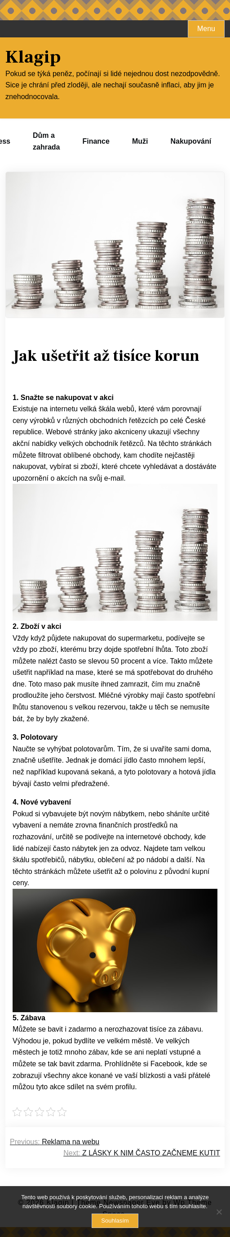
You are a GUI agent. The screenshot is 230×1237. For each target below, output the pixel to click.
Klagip (33, 57)
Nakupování (190, 141)
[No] (218, 1211)
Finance (95, 141)
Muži (140, 141)
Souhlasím (114, 1220)
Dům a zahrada (46, 141)
